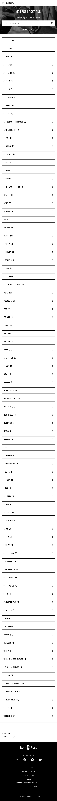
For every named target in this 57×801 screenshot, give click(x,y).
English (15, 737)
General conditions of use (28, 783)
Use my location (29, 29)
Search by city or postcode (28, 18)
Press (28, 779)
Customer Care (28, 775)
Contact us (28, 767)
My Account (6, 733)
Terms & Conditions (28, 787)
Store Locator (28, 771)
